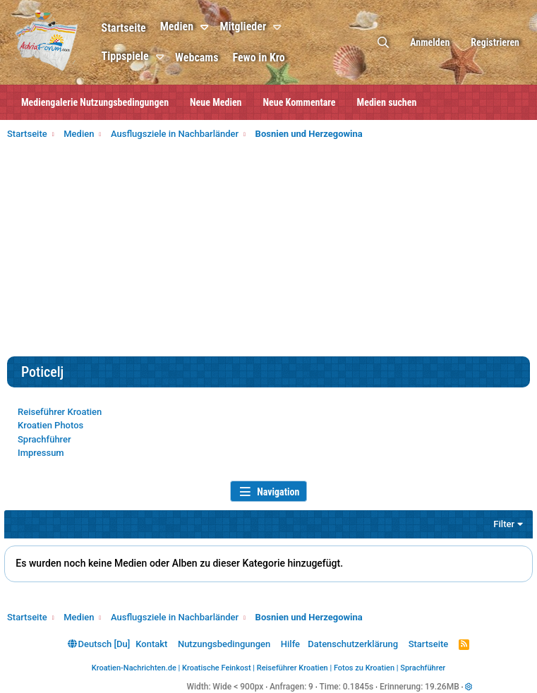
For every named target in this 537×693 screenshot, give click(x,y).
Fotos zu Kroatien (364, 668)
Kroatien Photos (50, 425)
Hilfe (290, 644)
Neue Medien (215, 102)
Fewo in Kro (275, 57)
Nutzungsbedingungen (224, 644)
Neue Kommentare (299, 102)
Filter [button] (501, 524)
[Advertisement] (268, 250)
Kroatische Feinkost (216, 668)
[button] (223, 27)
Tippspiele (141, 56)
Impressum (41, 452)
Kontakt (151, 644)
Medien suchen (387, 102)
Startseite (140, 28)
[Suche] (383, 42)
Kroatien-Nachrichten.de (134, 668)
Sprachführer (44, 439)
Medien (193, 26)
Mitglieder (259, 26)
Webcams (213, 57)
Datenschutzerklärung (353, 644)
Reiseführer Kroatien (60, 411)
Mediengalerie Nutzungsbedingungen (95, 102)
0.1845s (358, 687)
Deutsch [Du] (99, 644)
